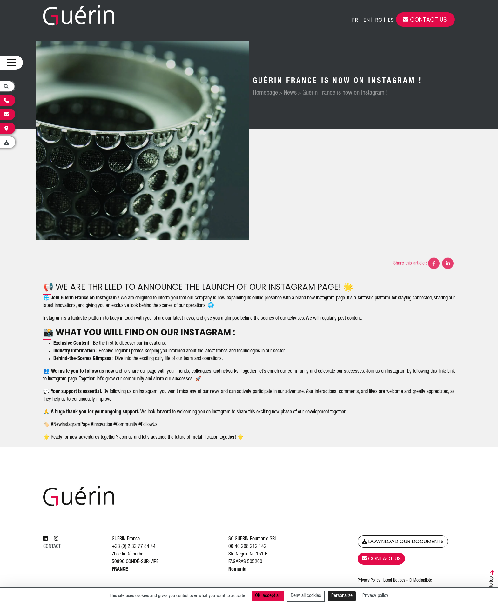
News (290, 93)
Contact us (425, 19)
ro (378, 19)
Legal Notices (394, 580)
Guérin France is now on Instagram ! (345, 93)
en (366, 19)
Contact (52, 546)
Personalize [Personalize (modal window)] (342, 596)
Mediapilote (422, 580)
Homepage (266, 93)
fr (355, 19)
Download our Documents (403, 541)
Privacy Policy (369, 580)
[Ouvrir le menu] (11, 62)
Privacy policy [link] (375, 596)
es (391, 19)
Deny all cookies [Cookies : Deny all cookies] (306, 596)
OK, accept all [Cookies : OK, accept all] (267, 596)
